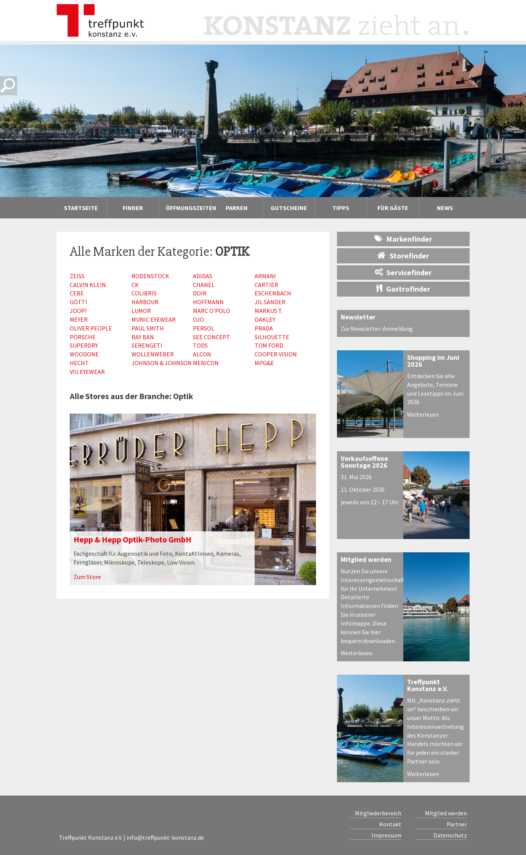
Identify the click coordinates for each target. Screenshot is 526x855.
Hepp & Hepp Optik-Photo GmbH (132, 539)
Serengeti (147, 345)
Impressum (386, 835)
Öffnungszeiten (188, 208)
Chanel (204, 285)
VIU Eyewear (87, 371)
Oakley (265, 319)
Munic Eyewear (154, 319)
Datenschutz (450, 835)
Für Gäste (392, 208)
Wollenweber (153, 354)
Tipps (340, 208)
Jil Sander (270, 302)
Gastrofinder (403, 289)
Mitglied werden (366, 559)
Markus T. (268, 310)
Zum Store (87, 577)
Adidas (202, 276)
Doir (200, 293)
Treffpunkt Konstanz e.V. (427, 685)
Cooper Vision (276, 354)
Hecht (79, 363)
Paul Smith (148, 328)
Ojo (198, 319)
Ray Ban (143, 337)
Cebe (77, 293)
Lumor (141, 310)
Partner (457, 824)
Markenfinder (403, 239)
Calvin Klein (88, 285)
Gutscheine (289, 208)
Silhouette (272, 337)
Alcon (202, 354)
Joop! (78, 310)
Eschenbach (273, 293)
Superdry (84, 345)
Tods (200, 345)
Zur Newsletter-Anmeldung (377, 328)
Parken (237, 208)
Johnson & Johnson (162, 363)
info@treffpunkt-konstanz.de (165, 837)
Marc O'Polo (211, 310)
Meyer (79, 319)
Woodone (84, 354)
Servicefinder (403, 272)
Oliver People (91, 328)
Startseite (81, 208)
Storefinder (403, 255)
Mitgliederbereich (378, 813)
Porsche (83, 337)
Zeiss (77, 276)
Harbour (145, 302)
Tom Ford (269, 345)
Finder (133, 208)
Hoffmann (208, 302)
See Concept (211, 337)
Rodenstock (150, 276)
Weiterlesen (423, 414)
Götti (78, 302)
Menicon (206, 363)
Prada (264, 328)
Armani (265, 276)
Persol (203, 328)
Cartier (266, 285)
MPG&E (264, 363)
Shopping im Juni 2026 (433, 361)
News (445, 208)
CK (135, 285)
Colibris (144, 293)
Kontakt (390, 824)
